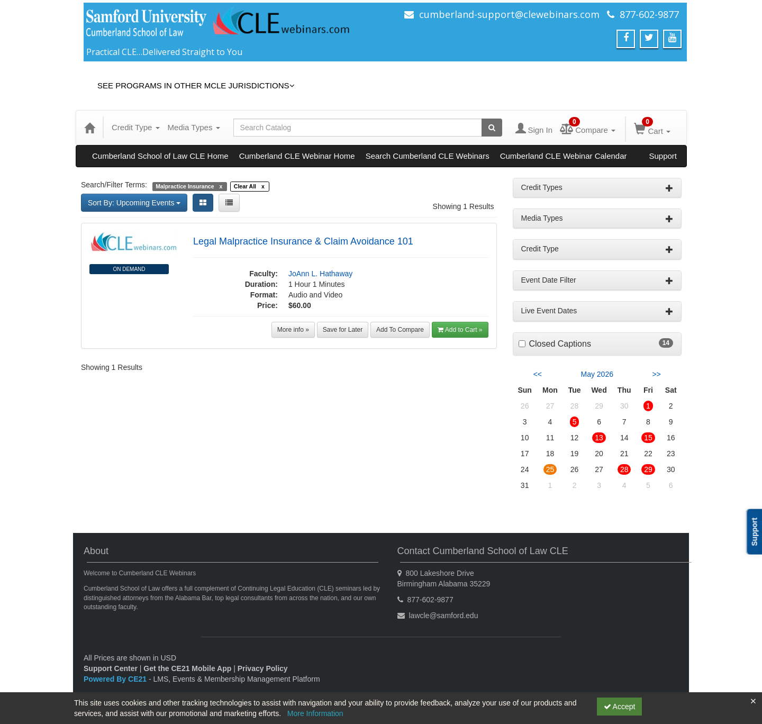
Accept (620, 706)
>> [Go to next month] (656, 374)
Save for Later (342, 329)
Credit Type (136, 127)
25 (550, 469)
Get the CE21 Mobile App (187, 668)
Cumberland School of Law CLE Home (160, 155)
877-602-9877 (649, 14)
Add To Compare (400, 329)
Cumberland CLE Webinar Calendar (563, 155)
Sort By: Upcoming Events (134, 202)
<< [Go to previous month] (537, 374)
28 (624, 469)
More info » (293, 329)
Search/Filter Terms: (114, 184)
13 (599, 437)
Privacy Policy (263, 668)
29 (648, 469)
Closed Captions (560, 343)
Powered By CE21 (116, 679)
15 (648, 437)
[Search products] (492, 128)
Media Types (194, 127)
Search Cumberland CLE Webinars (427, 155)
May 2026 (597, 374)
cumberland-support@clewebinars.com (509, 14)
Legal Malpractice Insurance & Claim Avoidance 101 (303, 241)
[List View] (229, 203)
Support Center (111, 668)
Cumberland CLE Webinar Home (297, 155)
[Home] (89, 127)
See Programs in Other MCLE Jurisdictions (196, 85)
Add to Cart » (460, 329)
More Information (315, 713)
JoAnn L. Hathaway (320, 273)
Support (663, 155)
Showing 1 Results (463, 206)
